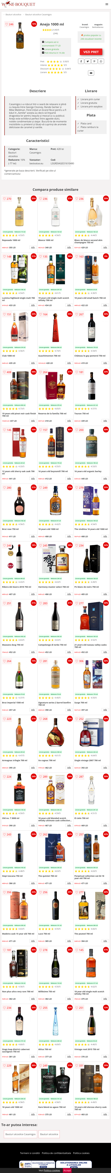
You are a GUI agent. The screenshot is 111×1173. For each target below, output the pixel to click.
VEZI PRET (91, 52)
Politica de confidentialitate (56, 1153)
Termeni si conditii (30, 1153)
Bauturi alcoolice (13, 14)
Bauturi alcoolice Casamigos (38, 14)
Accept (67, 1170)
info (33, 247)
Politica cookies (81, 1153)
